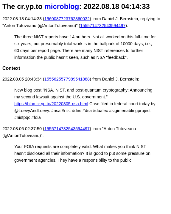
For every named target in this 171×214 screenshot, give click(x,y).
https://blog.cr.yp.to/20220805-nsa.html (51, 103)
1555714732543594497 (102, 25)
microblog (61, 6)
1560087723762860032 (67, 18)
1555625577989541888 (67, 79)
